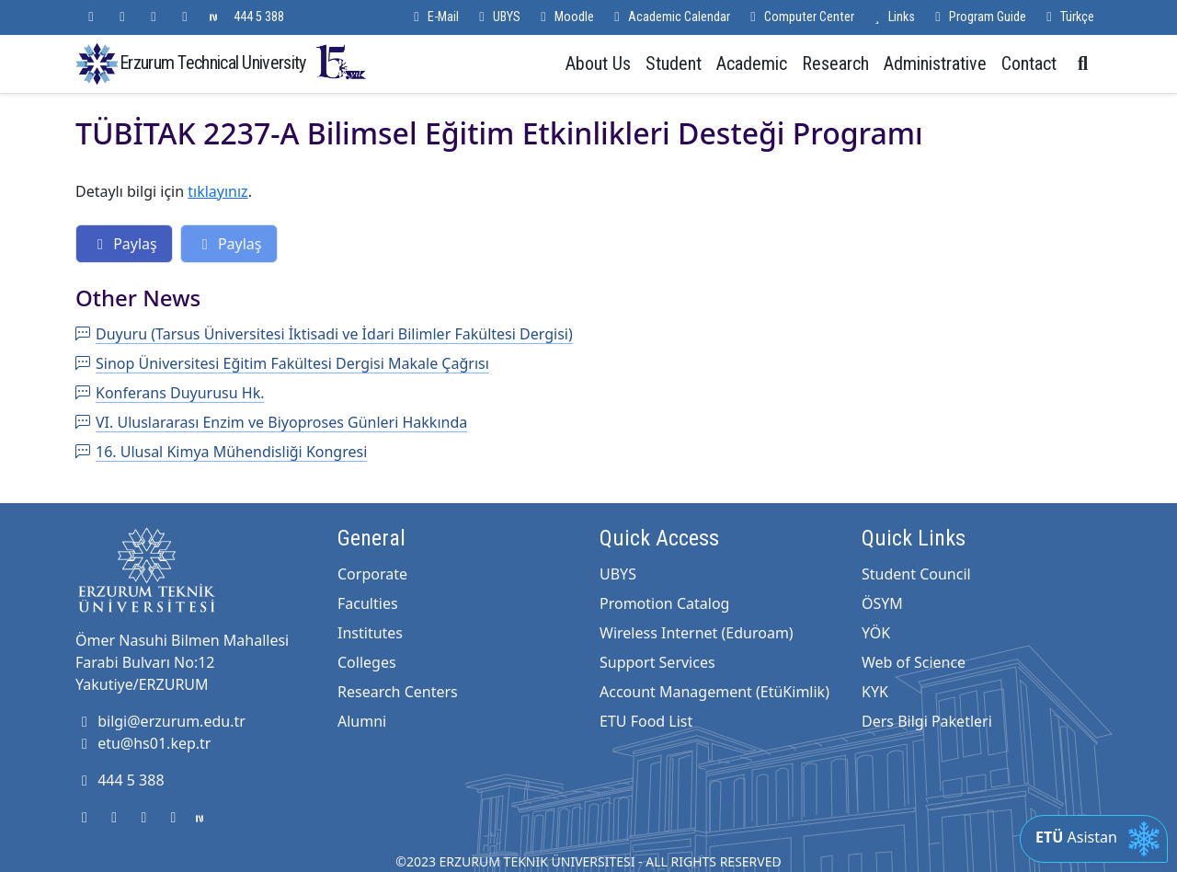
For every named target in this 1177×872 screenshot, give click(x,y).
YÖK (876, 633)
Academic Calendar (669, 17)
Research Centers (397, 692)
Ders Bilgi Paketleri (927, 721)
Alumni (361, 721)
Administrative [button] (935, 63)
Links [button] (892, 17)
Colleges (366, 662)
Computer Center (799, 17)
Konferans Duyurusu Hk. (170, 393)
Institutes (370, 633)
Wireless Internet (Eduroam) (697, 633)
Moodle (564, 17)
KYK (875, 692)
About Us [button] (598, 63)
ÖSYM (882, 603)
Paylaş (124, 244)
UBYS (497, 17)
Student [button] (674, 63)
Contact (1029, 63)
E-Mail (433, 17)
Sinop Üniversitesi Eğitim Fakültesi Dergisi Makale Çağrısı (282, 363)
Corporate (372, 574)
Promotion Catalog (664, 603)
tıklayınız (217, 191)
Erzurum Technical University (244, 62)
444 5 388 (259, 17)
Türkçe (1067, 17)
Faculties (367, 603)
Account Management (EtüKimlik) (714, 692)
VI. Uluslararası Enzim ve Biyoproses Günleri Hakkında (271, 422)
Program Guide (978, 17)
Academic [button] (751, 63)
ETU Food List (646, 721)
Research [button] (835, 63)
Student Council (916, 574)
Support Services (657, 662)
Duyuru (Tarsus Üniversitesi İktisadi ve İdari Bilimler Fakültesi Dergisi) (324, 334)
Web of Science (914, 662)
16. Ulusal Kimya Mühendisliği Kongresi (221, 452)
